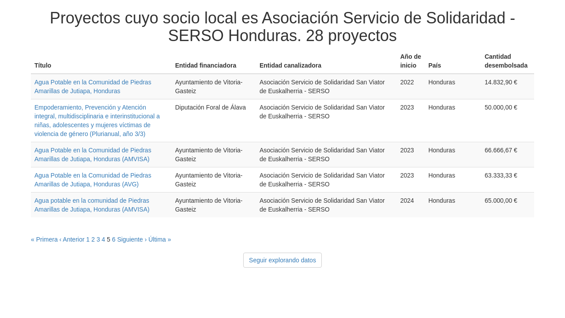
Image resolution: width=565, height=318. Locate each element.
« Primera (44, 239)
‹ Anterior (72, 239)
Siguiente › (132, 239)
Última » (159, 239)
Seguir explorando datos (282, 260)
